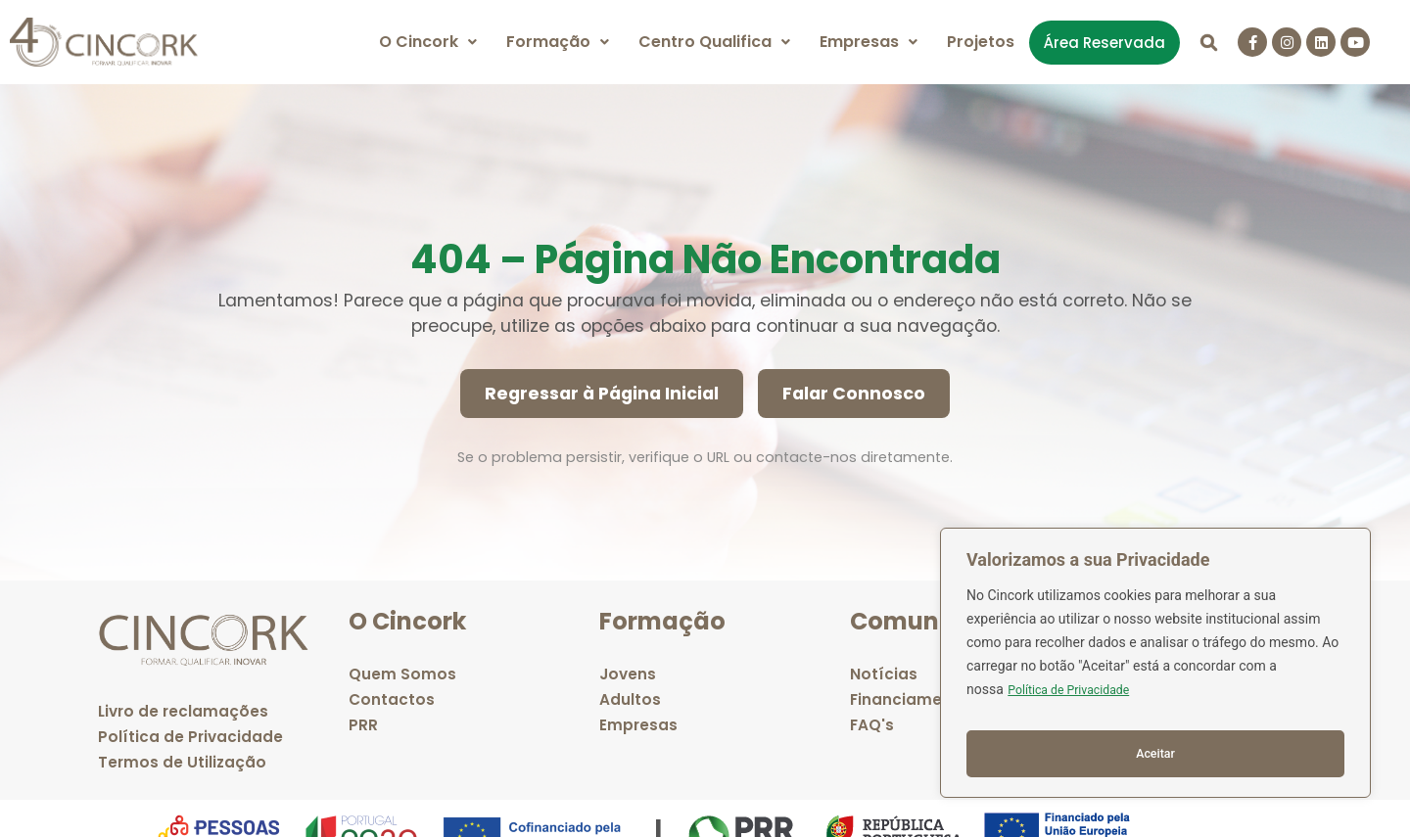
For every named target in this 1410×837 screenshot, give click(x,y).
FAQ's (872, 725)
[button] (428, 42)
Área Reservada (1104, 42)
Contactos (392, 699)
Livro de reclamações (185, 711)
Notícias (883, 674)
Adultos (630, 699)
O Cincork (428, 41)
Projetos (980, 41)
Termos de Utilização (183, 762)
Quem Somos (402, 674)
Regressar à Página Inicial (602, 393)
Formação (557, 41)
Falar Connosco (853, 393)
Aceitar (1156, 754)
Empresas (868, 41)
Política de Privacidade (1077, 703)
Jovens (628, 674)
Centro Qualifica (714, 41)
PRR (363, 725)
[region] (1155, 669)
